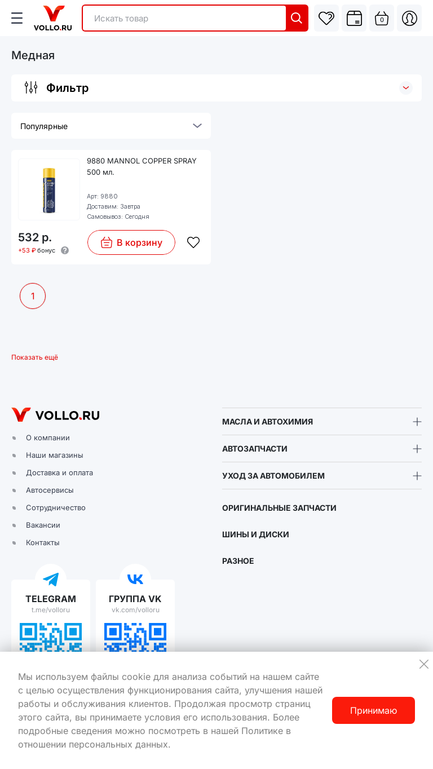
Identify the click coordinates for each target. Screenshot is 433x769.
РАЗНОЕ (238, 560)
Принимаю (373, 710)
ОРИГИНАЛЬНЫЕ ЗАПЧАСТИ (279, 507)
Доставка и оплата (59, 472)
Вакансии (43, 524)
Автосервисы (50, 489)
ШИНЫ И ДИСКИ (255, 534)
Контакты (43, 542)
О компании (48, 437)
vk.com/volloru (136, 610)
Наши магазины (54, 454)
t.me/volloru (51, 610)
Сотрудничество (56, 507)
